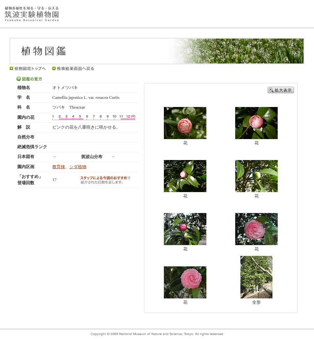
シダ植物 (77, 167)
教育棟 (58, 167)
